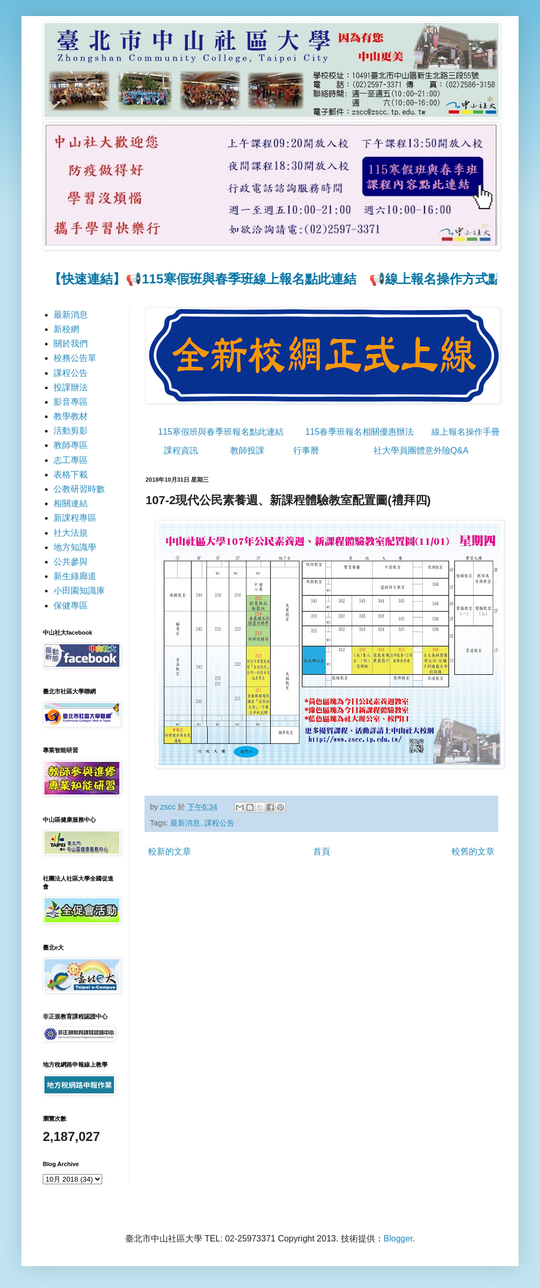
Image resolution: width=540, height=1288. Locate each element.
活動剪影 (71, 430)
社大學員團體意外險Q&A (421, 450)
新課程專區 (75, 517)
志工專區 (71, 460)
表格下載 (71, 474)
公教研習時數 (79, 488)
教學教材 (71, 416)
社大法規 (71, 532)
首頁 (321, 851)
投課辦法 (71, 387)
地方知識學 (75, 547)
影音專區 (71, 401)
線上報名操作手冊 (465, 431)
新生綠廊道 (75, 576)
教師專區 (71, 445)
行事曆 (306, 450)
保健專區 (71, 605)
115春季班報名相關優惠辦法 (359, 431)
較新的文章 (169, 851)
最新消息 (185, 823)
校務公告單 (75, 358)
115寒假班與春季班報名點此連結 (221, 431)
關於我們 (71, 343)
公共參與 (71, 561)
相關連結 (71, 503)
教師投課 (247, 450)
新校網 (66, 329)
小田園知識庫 (79, 590)
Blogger (398, 1238)
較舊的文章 (473, 851)
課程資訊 (181, 450)
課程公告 (219, 823)
